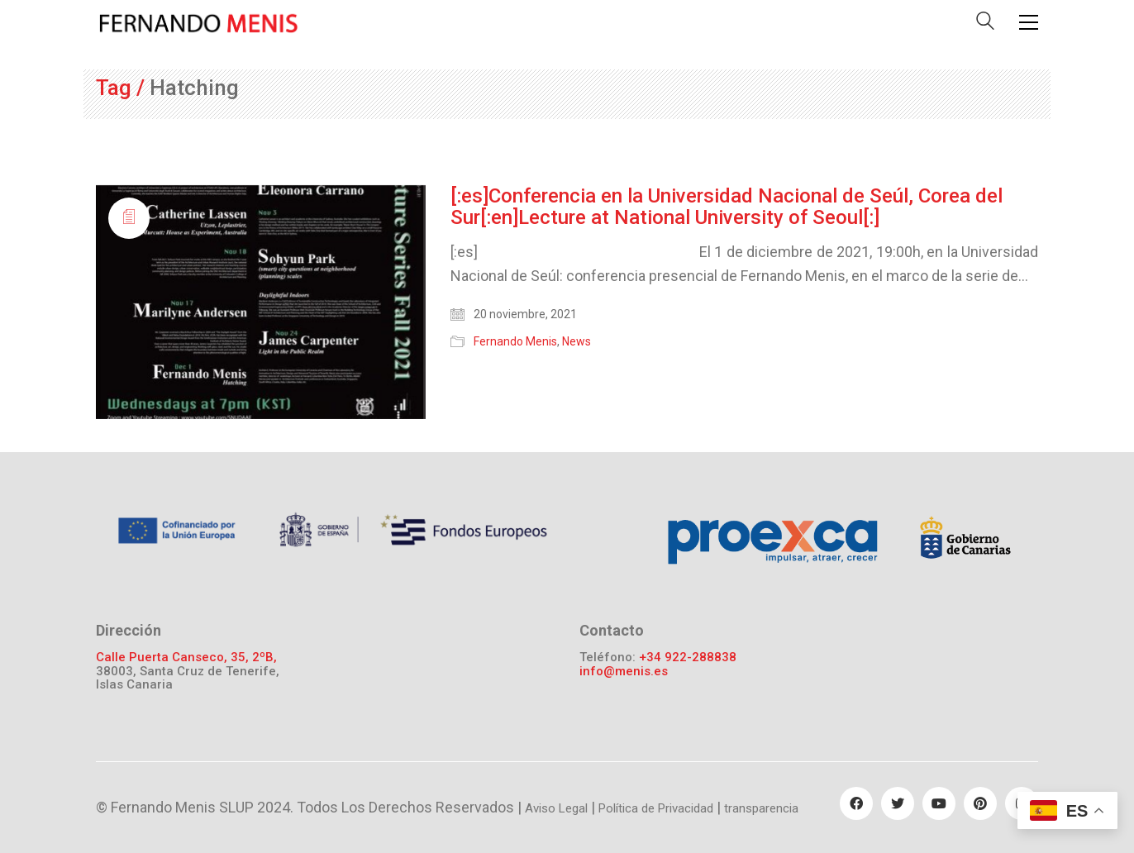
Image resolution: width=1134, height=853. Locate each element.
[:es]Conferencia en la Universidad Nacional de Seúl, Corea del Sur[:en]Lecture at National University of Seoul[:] (726, 207)
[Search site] (985, 24)
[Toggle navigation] (1028, 22)
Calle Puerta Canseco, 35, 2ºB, (186, 657)
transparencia (761, 808)
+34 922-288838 (687, 657)
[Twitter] (897, 803)
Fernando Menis (515, 341)
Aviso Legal (556, 808)
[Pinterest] (980, 803)
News (576, 341)
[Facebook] (856, 803)
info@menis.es (623, 672)
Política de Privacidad (655, 808)
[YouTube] (938, 803)
